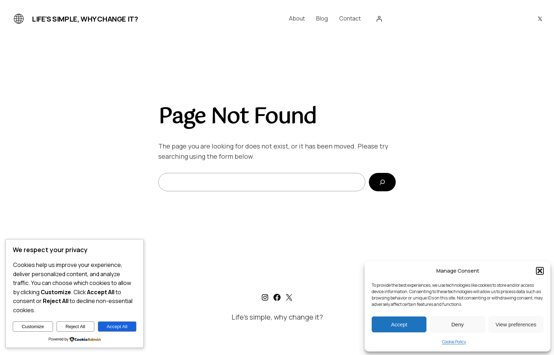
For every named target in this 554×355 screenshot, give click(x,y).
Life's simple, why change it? (85, 19)
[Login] (379, 19)
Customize (33, 326)
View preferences (516, 324)
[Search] (382, 182)
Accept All (117, 326)
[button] (539, 270)
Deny (457, 324)
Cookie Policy (454, 342)
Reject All (75, 326)
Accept (399, 324)
